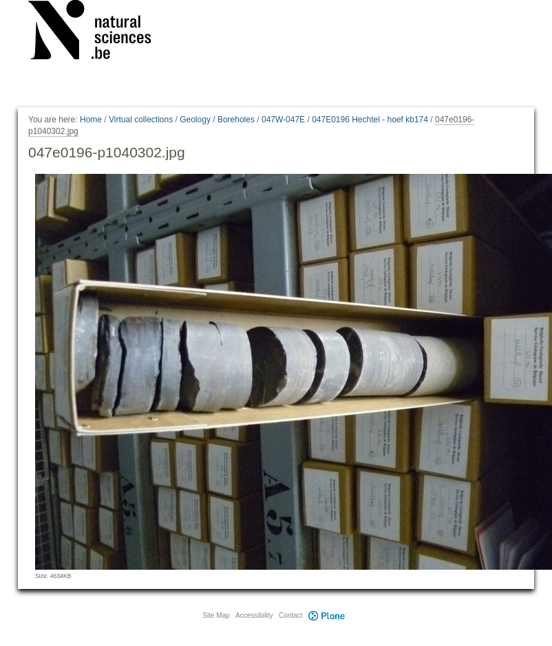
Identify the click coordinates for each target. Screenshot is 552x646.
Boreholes (236, 119)
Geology (195, 119)
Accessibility (254, 615)
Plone (327, 615)
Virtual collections (141, 119)
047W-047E (283, 119)
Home (91, 119)
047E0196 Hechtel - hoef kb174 (370, 119)
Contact (290, 615)
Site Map (215, 615)
